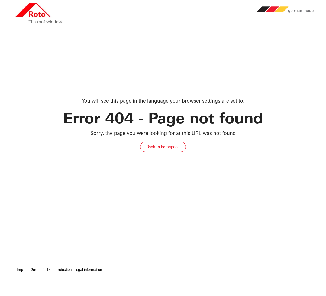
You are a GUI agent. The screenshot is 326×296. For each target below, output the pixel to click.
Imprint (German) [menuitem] (30, 270)
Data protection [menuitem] (59, 270)
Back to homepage (163, 147)
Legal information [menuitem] (88, 270)
